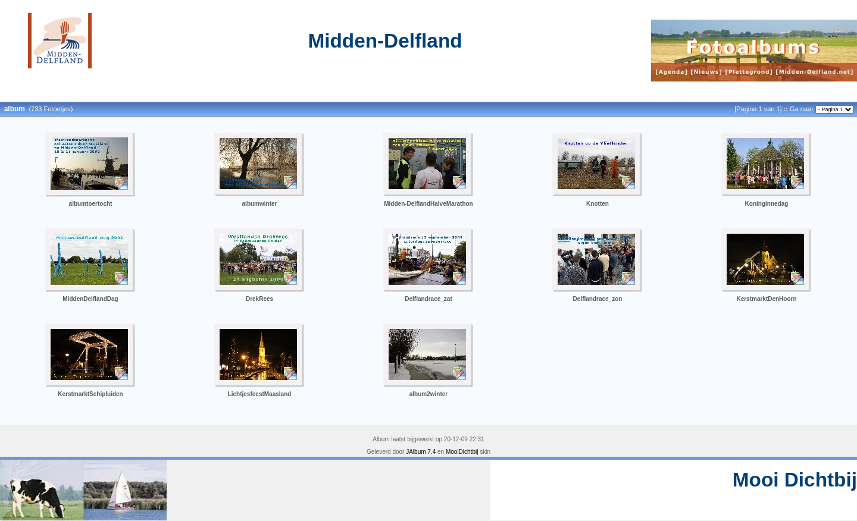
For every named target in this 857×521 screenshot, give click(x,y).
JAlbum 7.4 (421, 451)
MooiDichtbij (462, 451)
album (14, 109)
